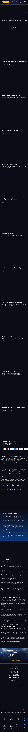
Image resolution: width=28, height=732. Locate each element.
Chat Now (20, 2)
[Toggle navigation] (25, 12)
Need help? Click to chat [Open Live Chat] (11, 660)
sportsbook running (13, 488)
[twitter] (24, 727)
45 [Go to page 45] (22, 449)
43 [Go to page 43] (17, 449)
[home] (12, 27)
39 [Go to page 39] (8, 449)
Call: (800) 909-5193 (14, 2)
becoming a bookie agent (5, 631)
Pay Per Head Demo (3, 718)
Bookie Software (11, 722)
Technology (4, 721)
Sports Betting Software (11, 718)
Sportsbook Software (11, 726)
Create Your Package (6, 1)
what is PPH (24, 459)
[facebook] (24, 725)
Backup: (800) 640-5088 (17, 660)
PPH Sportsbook (11, 729)
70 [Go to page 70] (25, 449)
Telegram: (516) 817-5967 (14, 670)
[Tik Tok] (24, 722)
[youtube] (24, 720)
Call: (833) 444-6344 (14, 674)
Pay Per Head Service (17, 718)
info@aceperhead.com (14, 679)
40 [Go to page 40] (10, 449)
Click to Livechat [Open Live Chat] (14, 680)
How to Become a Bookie (17, 728)
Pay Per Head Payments (4, 725)
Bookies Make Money (17, 723)
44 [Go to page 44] (19, 449)
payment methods (9, 574)
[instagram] (24, 718)
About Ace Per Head (4, 729)
